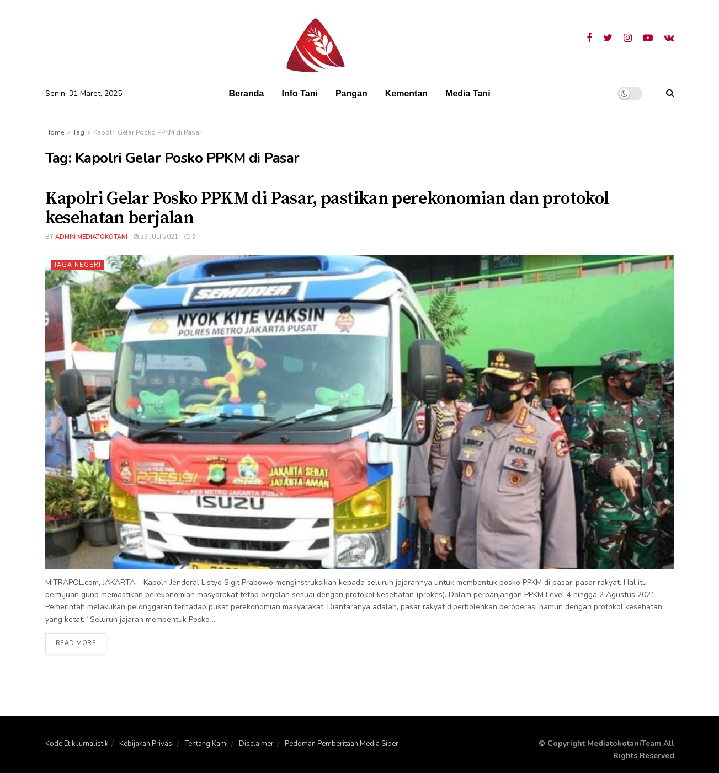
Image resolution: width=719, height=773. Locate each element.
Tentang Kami (206, 744)
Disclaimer (256, 744)
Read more (76, 644)
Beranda (246, 93)
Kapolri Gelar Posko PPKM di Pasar (147, 132)
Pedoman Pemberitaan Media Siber (341, 744)
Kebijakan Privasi (146, 744)
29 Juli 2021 (156, 237)
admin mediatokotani (91, 237)
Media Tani (468, 93)
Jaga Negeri (77, 265)
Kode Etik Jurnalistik (76, 744)
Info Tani (299, 93)
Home (54, 132)
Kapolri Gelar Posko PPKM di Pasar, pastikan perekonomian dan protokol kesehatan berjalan (327, 208)
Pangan (351, 93)
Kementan (406, 93)
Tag (78, 132)
